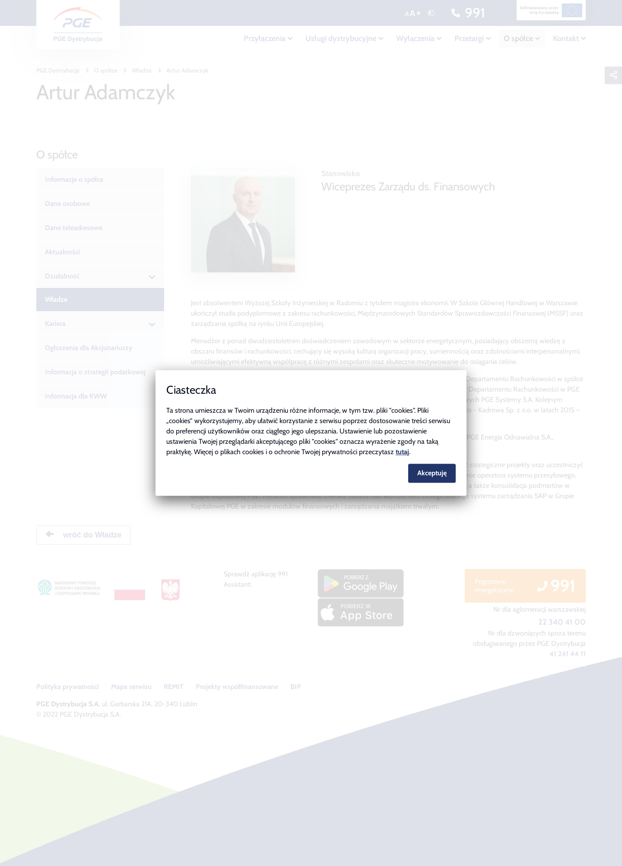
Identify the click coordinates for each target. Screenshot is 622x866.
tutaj (402, 452)
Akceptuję (432, 473)
